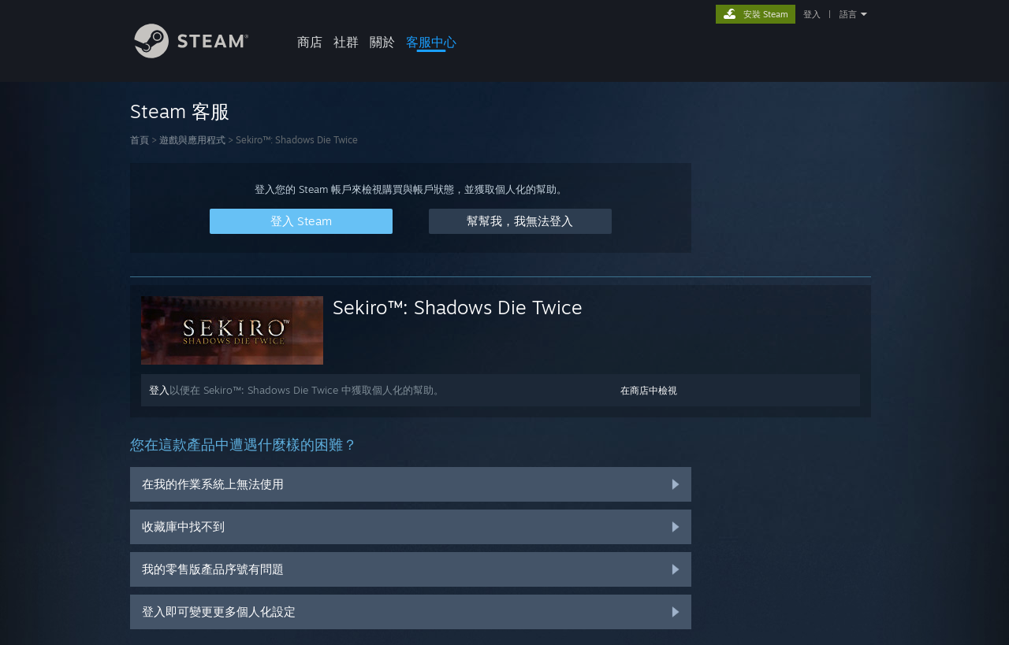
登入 (812, 14)
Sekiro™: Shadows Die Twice (458, 307)
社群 (346, 42)
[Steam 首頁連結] (203, 54)
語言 (848, 14)
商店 (309, 42)
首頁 (139, 140)
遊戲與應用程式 (192, 140)
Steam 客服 (179, 111)
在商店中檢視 (648, 390)
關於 (382, 42)
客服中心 (431, 42)
